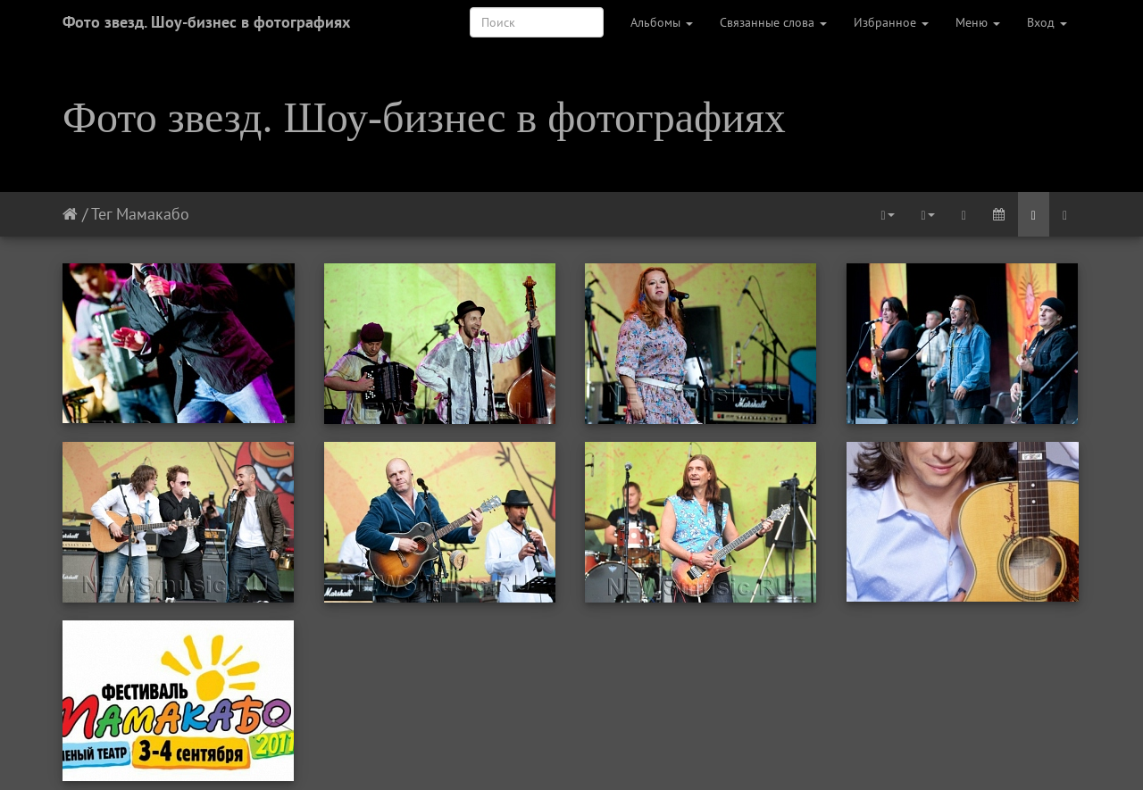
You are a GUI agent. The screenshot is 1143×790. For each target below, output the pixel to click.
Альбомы (661, 22)
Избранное (891, 22)
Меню (977, 22)
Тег (101, 214)
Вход (1047, 22)
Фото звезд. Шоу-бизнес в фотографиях (206, 22)
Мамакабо (152, 214)
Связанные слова (773, 22)
